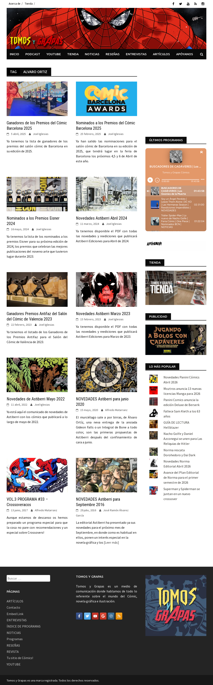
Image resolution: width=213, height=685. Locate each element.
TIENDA (73, 53)
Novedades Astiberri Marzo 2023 (103, 312)
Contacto (13, 607)
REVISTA (13, 651)
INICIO (14, 53)
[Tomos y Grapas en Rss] (119, 615)
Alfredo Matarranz (116, 409)
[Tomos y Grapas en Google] (103, 615)
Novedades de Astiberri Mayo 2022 (36, 398)
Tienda (29, 3)
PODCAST (32, 53)
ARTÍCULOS (161, 53)
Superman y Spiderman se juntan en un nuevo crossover (181, 432)
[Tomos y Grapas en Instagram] (111, 615)
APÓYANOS (184, 53)
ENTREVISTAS (136, 53)
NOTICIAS (92, 53)
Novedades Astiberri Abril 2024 (101, 217)
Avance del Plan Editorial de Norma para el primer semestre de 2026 (181, 416)
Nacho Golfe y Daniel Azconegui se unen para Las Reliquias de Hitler (182, 377)
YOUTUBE (53, 53)
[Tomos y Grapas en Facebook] (79, 615)
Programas (15, 638)
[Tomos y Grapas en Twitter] (87, 615)
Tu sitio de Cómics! (20, 657)
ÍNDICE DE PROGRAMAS (24, 626)
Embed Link (15, 613)
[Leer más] (111, 542)
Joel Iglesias (40, 133)
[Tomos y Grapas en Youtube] (95, 615)
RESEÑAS (113, 53)
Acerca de (14, 3)
